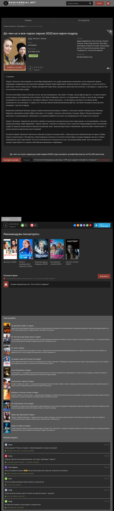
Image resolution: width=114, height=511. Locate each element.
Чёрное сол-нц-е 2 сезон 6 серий (19, 451)
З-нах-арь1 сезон (13, 485)
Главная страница (10, 26)
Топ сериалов (83, 20)
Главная (28, 20)
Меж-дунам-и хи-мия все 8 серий (19, 474)
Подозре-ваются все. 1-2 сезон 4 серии (22, 462)
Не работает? (104, 160)
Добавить (104, 276)
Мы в (104, 225)
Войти (99, 3)
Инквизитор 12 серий (14, 508)
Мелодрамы (21, 26)
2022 (30, 38)
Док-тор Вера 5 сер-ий (14, 496)
